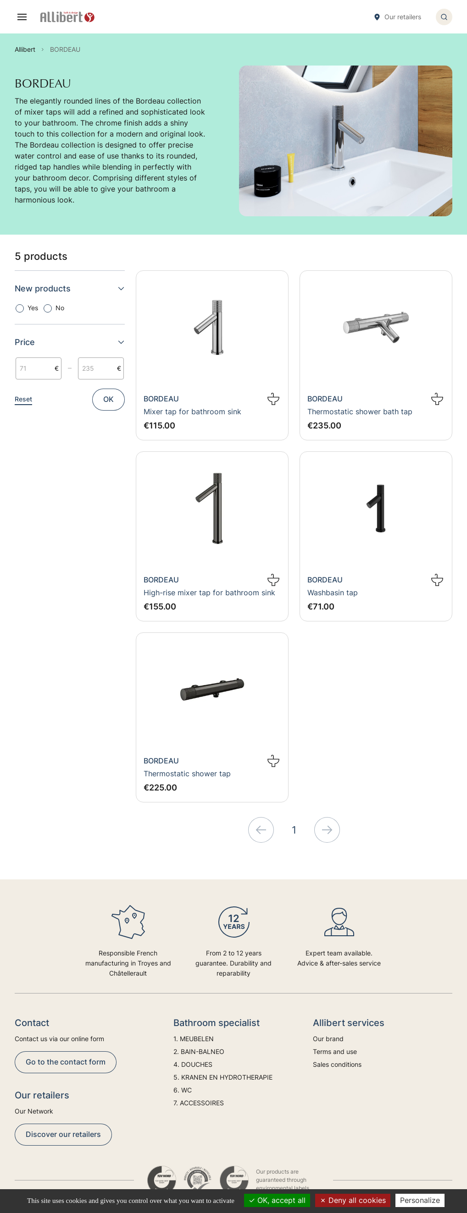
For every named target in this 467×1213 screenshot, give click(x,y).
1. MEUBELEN (193, 1039)
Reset (23, 399)
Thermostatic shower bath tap (359, 411)
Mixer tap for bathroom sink (192, 411)
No (60, 308)
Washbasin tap (332, 592)
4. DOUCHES (192, 1064)
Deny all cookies (353, 1200)
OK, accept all (277, 1200)
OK (108, 399)
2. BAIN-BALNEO (198, 1051)
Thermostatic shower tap (187, 773)
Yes (33, 308)
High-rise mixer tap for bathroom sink (209, 592)
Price (70, 342)
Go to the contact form (66, 1061)
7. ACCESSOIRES (198, 1103)
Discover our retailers (63, 1134)
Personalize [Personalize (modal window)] (420, 1200)
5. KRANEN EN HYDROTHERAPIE (222, 1077)
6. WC (182, 1090)
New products (70, 288)
